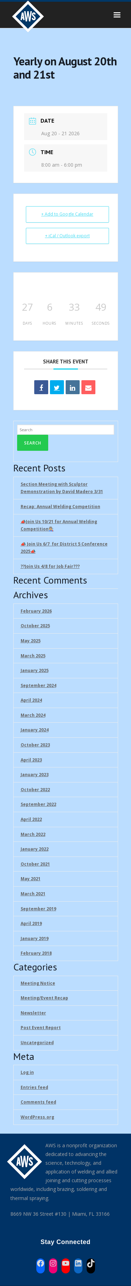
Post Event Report (41, 1028)
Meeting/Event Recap (44, 998)
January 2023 (35, 775)
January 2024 (35, 730)
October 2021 (35, 864)
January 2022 (35, 849)
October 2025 (35, 626)
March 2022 (33, 834)
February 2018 (36, 953)
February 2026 (36, 611)
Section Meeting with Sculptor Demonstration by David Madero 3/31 (62, 488)
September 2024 (38, 685)
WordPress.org (37, 1117)
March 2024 (33, 715)
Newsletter (33, 1013)
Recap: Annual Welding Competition (60, 507)
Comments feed (38, 1102)
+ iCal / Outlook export (67, 236)
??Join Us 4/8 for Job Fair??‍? (50, 566)
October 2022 (35, 790)
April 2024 (31, 700)
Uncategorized (37, 1043)
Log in (27, 1072)
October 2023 (35, 745)
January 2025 (35, 670)
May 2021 (31, 879)
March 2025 (33, 656)
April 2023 (31, 760)
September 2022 (38, 804)
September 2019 (38, 909)
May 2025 (31, 641)
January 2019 (35, 938)
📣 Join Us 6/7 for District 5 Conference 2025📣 (64, 548)
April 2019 (31, 923)
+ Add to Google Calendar (67, 214)
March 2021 (33, 894)
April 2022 (31, 819)
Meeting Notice (38, 983)
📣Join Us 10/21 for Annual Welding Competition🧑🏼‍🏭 (59, 525)
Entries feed (34, 1087)
